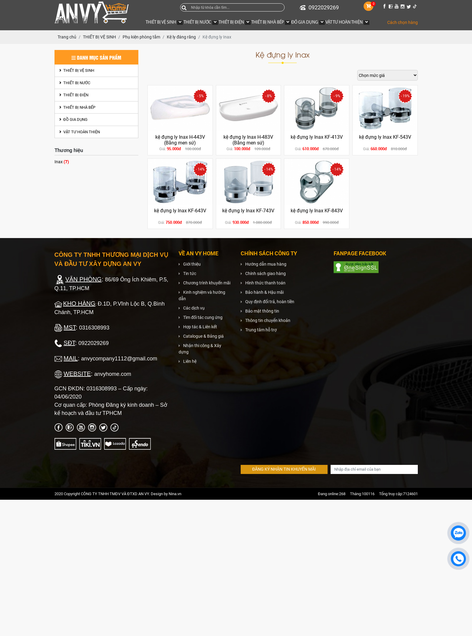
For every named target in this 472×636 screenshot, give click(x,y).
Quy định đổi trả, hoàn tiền (269, 301)
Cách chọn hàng (402, 22)
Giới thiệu (192, 264)
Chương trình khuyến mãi (206, 282)
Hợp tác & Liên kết (200, 326)
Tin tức (189, 273)
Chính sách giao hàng (265, 273)
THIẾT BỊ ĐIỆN (73, 95)
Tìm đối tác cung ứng (203, 317)
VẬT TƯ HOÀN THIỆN (79, 132)
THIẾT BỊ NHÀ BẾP (77, 107)
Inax (61, 161)
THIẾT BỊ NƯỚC (74, 83)
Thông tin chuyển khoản (267, 320)
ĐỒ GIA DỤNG (73, 119)
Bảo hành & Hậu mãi (264, 292)
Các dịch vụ (194, 308)
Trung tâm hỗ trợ (261, 329)
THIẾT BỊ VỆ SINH (76, 70)
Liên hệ (189, 361)
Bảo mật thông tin (262, 311)
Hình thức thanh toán (265, 282)
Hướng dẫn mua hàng (265, 264)
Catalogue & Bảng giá (203, 336)
